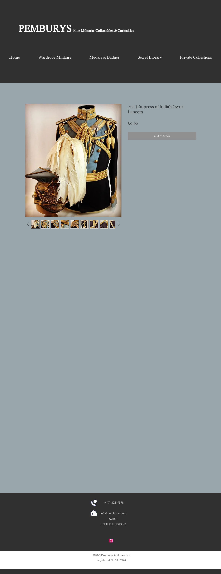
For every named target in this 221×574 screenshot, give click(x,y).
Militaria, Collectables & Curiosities (107, 31)
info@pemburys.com (113, 513)
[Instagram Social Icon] (111, 540)
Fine (76, 31)
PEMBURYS (44, 29)
